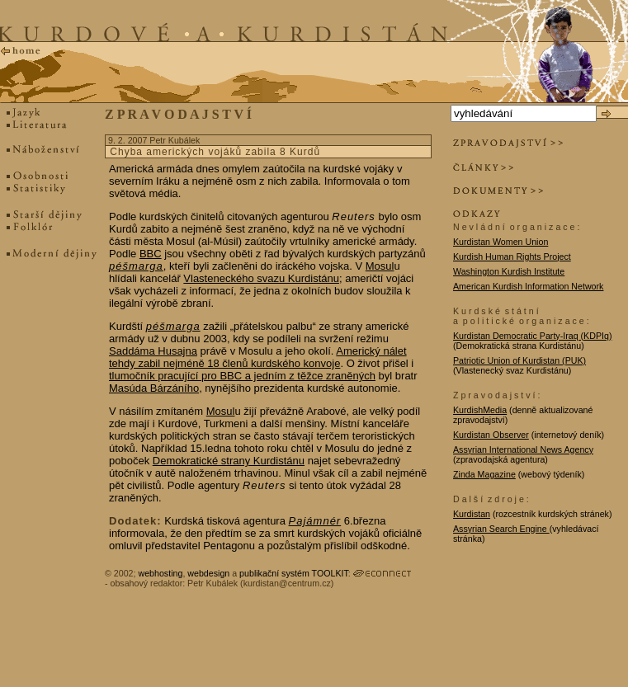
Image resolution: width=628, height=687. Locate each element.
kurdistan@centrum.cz (287, 583)
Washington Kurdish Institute (508, 271)
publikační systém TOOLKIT (293, 573)
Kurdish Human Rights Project (512, 256)
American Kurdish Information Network (528, 286)
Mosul (380, 266)
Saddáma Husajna (153, 351)
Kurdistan (471, 514)
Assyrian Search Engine (501, 529)
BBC (150, 253)
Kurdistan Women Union (500, 242)
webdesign (208, 573)
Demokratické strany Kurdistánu (229, 460)
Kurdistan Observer (491, 435)
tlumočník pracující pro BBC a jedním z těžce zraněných (242, 375)
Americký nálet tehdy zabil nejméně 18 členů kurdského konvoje (258, 357)
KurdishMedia (480, 410)
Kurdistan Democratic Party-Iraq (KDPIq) (532, 336)
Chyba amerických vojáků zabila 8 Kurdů (215, 152)
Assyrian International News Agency (523, 449)
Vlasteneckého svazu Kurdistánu (261, 278)
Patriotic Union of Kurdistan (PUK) (519, 360)
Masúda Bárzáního (154, 388)
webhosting (160, 573)
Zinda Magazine (484, 474)
